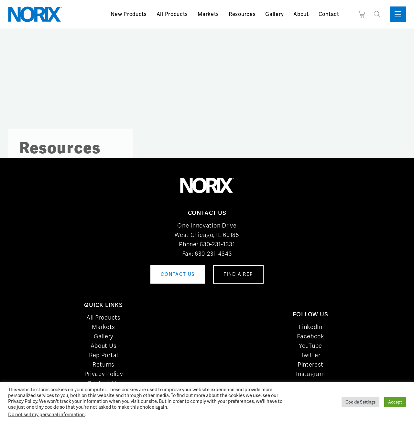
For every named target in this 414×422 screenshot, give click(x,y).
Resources (242, 14)
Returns (103, 364)
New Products (129, 14)
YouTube (310, 345)
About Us (104, 345)
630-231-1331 (217, 244)
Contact (329, 14)
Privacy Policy (103, 374)
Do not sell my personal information (46, 414)
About (301, 14)
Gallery (274, 14)
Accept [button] (395, 402)
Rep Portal (103, 355)
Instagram (310, 374)
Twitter (311, 355)
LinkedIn (310, 327)
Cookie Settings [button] (360, 402)
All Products (172, 14)
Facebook (310, 336)
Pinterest (310, 364)
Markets (208, 14)
